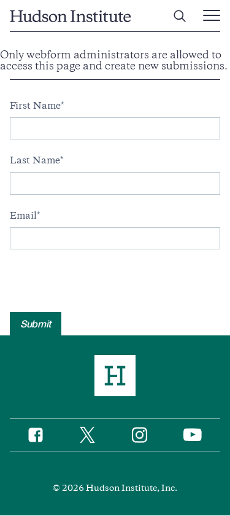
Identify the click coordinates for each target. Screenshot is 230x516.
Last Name (35, 160)
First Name (35, 105)
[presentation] (103, 288)
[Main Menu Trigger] (211, 16)
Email (23, 215)
